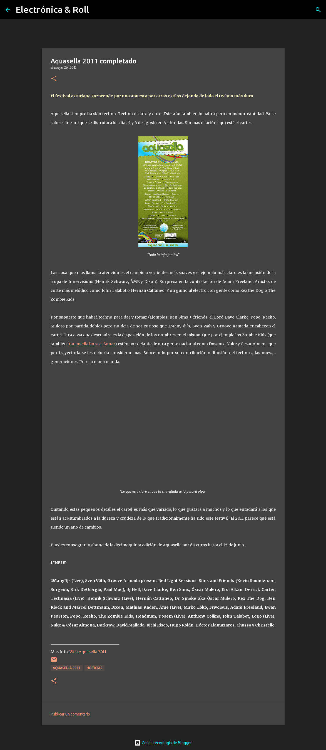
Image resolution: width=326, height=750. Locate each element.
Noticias (94, 668)
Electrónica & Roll (52, 9)
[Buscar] (318, 9)
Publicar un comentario (70, 714)
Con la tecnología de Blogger (163, 743)
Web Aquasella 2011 (87, 651)
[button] (54, 79)
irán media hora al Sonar (91, 343)
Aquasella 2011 (66, 668)
